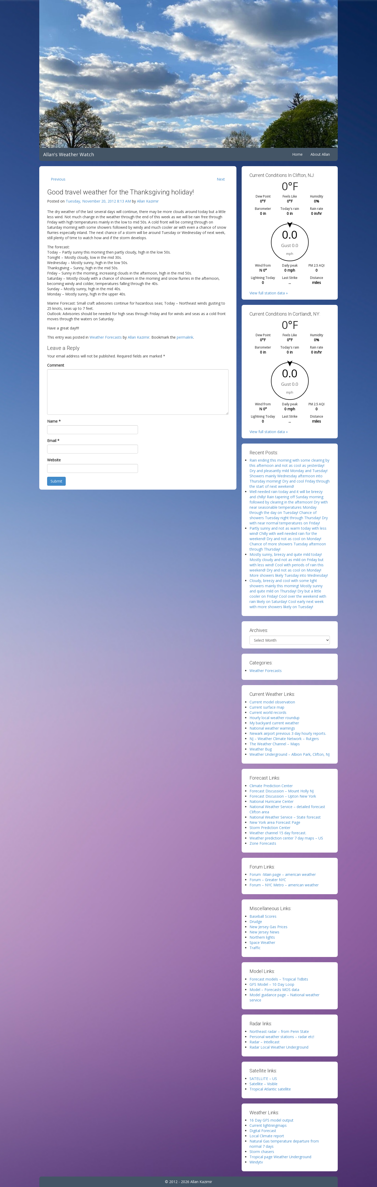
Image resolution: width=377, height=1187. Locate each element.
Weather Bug (261, 749)
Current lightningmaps (268, 1125)
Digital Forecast (263, 1130)
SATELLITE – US (263, 1078)
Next (221, 179)
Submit (56, 481)
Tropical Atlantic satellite (270, 1089)
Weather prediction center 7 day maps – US (286, 838)
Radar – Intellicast (265, 1041)
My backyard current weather (274, 722)
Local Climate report (267, 1135)
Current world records (268, 712)
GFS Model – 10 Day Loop (272, 984)
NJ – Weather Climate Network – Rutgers (284, 738)
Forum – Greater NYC (268, 879)
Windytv (256, 1162)
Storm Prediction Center (270, 827)
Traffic (255, 947)
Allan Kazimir (148, 201)
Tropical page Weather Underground (280, 1156)
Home (297, 154)
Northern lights (262, 937)
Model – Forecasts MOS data (274, 989)
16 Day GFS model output (271, 1120)
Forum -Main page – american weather (283, 874)
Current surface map (267, 707)
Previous (58, 179)
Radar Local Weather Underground (279, 1047)
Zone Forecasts (263, 843)
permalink (185, 337)
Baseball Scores (263, 916)
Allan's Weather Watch (68, 154)
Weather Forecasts (106, 337)
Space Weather (262, 942)
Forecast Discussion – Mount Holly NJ (282, 790)
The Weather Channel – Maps (275, 743)
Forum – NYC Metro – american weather (284, 884)
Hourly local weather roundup (275, 717)
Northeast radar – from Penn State (279, 1031)
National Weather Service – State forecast (285, 817)
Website (54, 459)
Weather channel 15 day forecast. (278, 832)
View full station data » (269, 292)
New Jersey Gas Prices (268, 926)
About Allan (320, 154)
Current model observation (272, 701)
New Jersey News (264, 932)
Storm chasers (262, 1151)
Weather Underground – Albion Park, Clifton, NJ (290, 754)
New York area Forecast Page (275, 822)
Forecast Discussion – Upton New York (283, 796)
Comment (55, 365)
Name (54, 421)
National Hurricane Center (271, 801)
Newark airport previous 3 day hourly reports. (288, 733)
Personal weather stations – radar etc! (282, 1036)
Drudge (256, 921)
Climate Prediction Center (271, 785)
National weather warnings (272, 728)
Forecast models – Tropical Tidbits (279, 979)
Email (53, 440)
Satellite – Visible (264, 1083)
